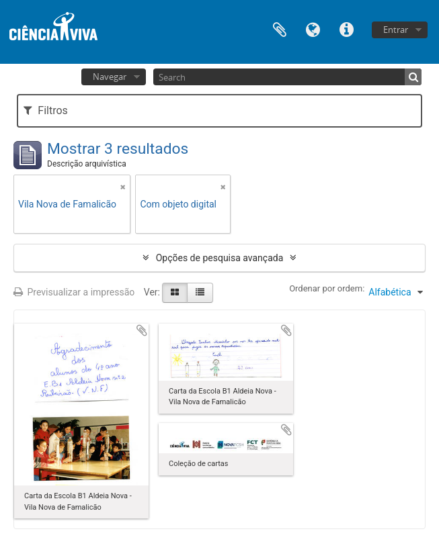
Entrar (395, 30)
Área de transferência (279, 28)
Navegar (109, 77)
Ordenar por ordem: (326, 288)
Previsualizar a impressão (73, 292)
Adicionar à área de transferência (142, 330)
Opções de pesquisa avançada (220, 257)
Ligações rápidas (347, 28)
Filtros (45, 110)
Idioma (313, 28)
